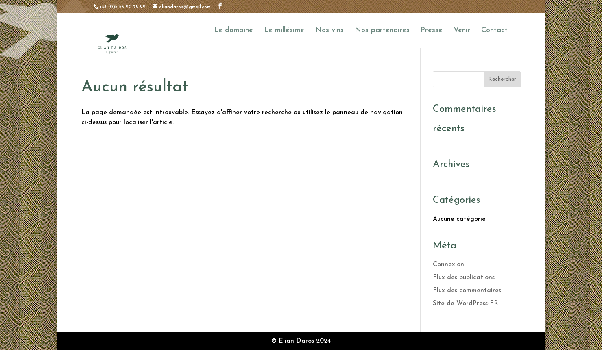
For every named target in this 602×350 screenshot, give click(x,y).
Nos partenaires (382, 31)
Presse (432, 31)
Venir (462, 31)
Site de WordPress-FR (465, 303)
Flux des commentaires (467, 290)
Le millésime (284, 31)
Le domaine (233, 31)
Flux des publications (464, 277)
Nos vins (329, 31)
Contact (494, 31)
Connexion (448, 264)
